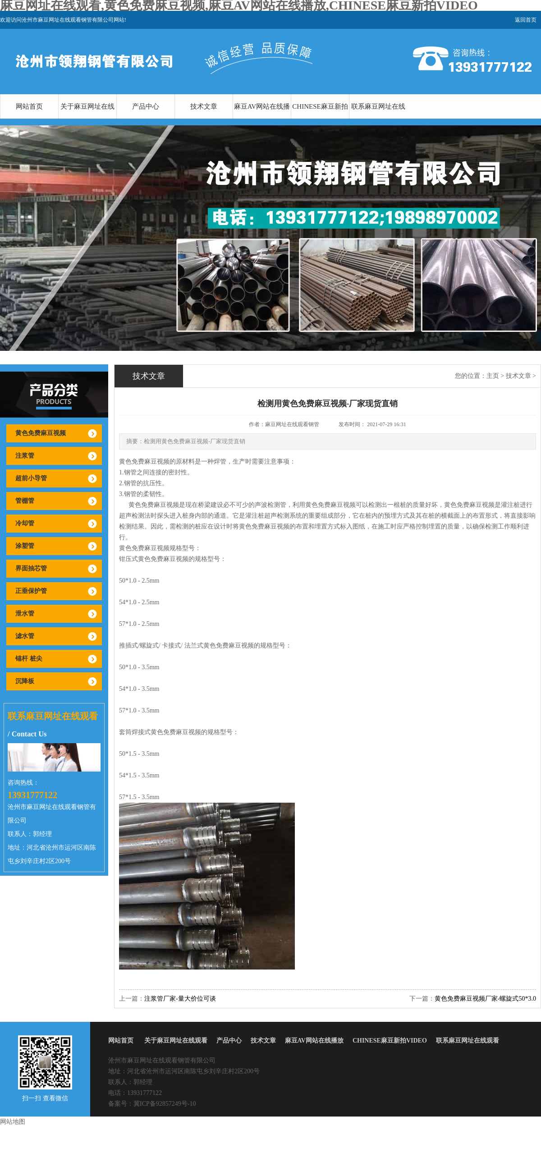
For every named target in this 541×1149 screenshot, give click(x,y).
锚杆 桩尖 (28, 658)
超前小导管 (31, 478)
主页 (492, 375)
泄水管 (24, 613)
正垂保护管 (31, 591)
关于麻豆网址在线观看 (87, 118)
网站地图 (12, 1121)
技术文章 (203, 106)
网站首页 (29, 106)
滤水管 (24, 636)
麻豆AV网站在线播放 (262, 118)
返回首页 (525, 20)
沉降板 (24, 681)
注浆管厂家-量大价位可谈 (180, 998)
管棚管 (24, 500)
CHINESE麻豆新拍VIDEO (320, 118)
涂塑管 (24, 545)
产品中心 (145, 106)
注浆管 (24, 455)
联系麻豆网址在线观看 (378, 118)
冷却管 (24, 523)
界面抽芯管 (31, 568)
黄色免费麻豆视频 (40, 433)
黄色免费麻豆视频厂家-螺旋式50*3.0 (485, 998)
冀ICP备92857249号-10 (164, 1103)
